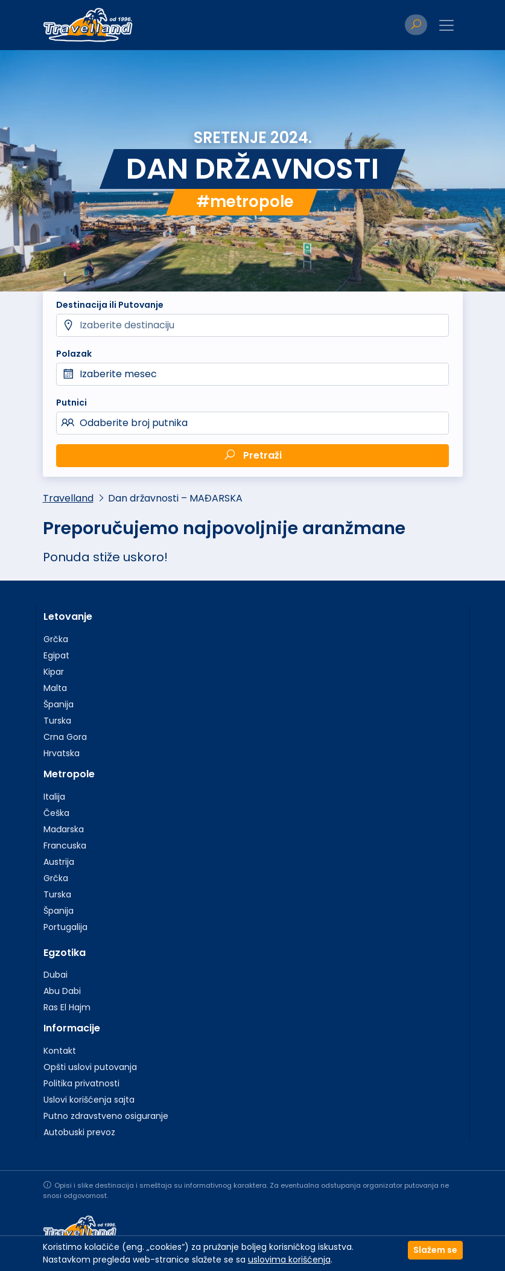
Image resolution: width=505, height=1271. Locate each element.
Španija (58, 704)
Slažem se (435, 1250)
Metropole (69, 774)
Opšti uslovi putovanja (90, 1067)
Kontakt (59, 1051)
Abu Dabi (62, 991)
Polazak (74, 354)
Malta (55, 688)
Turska (57, 721)
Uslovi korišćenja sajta (89, 1100)
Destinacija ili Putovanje (110, 305)
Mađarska (63, 829)
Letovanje (67, 616)
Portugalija (65, 927)
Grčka (55, 639)
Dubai (55, 975)
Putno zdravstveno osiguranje (105, 1116)
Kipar (53, 672)
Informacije (71, 1028)
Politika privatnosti (81, 1083)
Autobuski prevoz (79, 1132)
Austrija (58, 862)
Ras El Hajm (67, 1007)
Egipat (56, 655)
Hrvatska (61, 753)
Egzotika (64, 953)
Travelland (68, 498)
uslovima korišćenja (289, 1259)
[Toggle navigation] (446, 25)
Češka (56, 813)
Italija (54, 797)
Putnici (71, 403)
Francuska (64, 845)
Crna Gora (65, 737)
